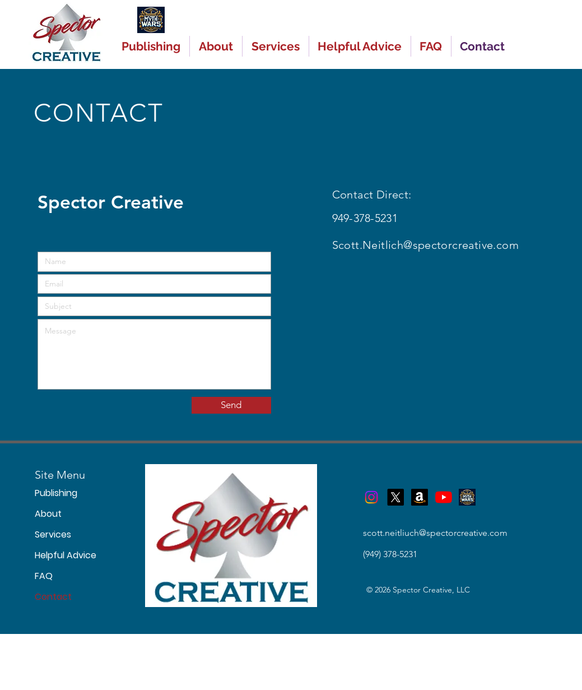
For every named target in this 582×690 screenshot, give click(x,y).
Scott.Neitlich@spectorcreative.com (425, 245)
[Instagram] (371, 497)
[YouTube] (443, 497)
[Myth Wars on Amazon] (419, 497)
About (48, 513)
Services (52, 534)
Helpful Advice (52, 555)
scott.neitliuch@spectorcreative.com (435, 532)
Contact (52, 596)
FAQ (44, 575)
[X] (395, 497)
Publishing (52, 493)
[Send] (231, 405)
